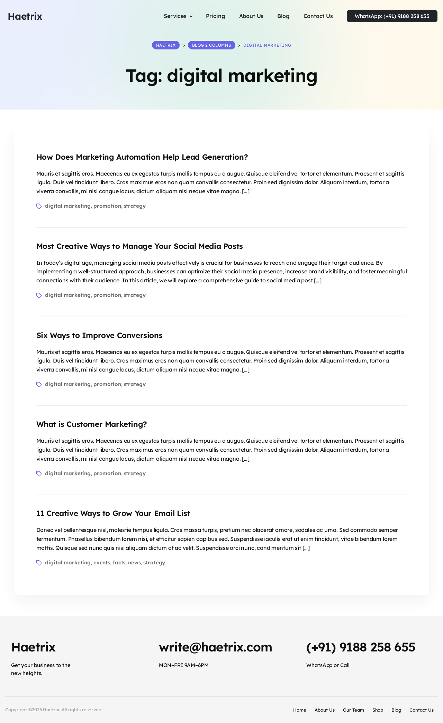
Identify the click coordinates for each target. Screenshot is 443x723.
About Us (325, 710)
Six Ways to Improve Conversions (99, 335)
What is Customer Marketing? (91, 424)
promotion (107, 206)
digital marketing (68, 206)
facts (119, 562)
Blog (396, 710)
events (101, 562)
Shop (377, 710)
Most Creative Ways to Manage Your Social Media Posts (139, 246)
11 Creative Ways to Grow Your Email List (113, 513)
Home (299, 710)
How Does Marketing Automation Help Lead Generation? (142, 156)
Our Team (353, 710)
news (134, 562)
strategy (135, 206)
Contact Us (421, 710)
